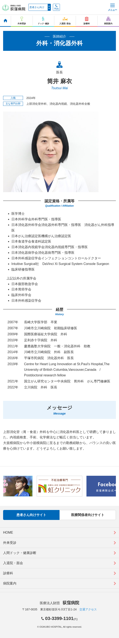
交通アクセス (88, 609)
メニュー (112, 7)
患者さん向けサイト (31, 515)
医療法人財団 (59, 603)
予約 (56, 7)
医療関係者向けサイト (87, 515)
